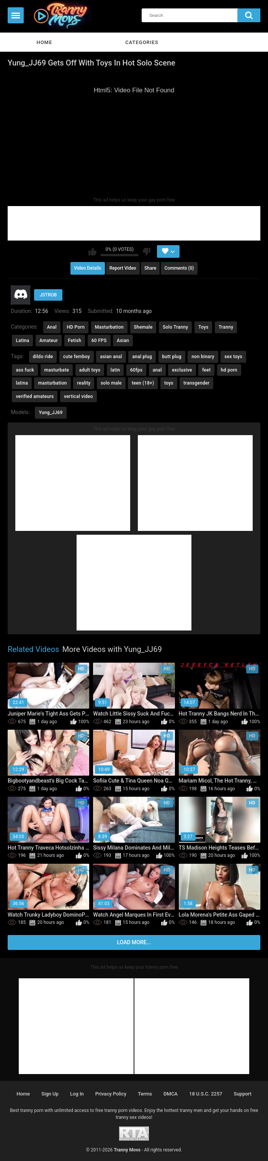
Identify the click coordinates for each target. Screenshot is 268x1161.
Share (150, 268)
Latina (22, 340)
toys (168, 383)
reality (83, 383)
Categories (141, 42)
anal (157, 370)
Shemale (143, 327)
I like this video (92, 251)
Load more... (134, 942)
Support (243, 1094)
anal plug (142, 356)
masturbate (56, 370)
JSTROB (48, 295)
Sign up (50, 1094)
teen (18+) (143, 383)
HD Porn (76, 327)
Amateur (48, 340)
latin (115, 370)
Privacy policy (110, 1094)
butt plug (171, 356)
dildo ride (43, 356)
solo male (111, 383)
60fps (136, 370)
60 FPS (99, 340)
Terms (145, 1094)
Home (44, 42)
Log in (77, 1094)
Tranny (226, 327)
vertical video (78, 396)
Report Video (122, 268)
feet (206, 370)
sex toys (233, 356)
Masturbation (109, 327)
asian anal (111, 356)
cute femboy (76, 356)
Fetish (75, 340)
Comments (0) (179, 268)
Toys (203, 327)
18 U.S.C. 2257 (205, 1094)
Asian (123, 340)
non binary (202, 356)
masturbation (52, 383)
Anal (52, 327)
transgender (196, 383)
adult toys (90, 370)
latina (22, 383)
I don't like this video (146, 251)
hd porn (229, 370)
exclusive (182, 370)
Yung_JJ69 (50, 412)
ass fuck (25, 370)
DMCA (170, 1094)
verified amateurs (35, 396)
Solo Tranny (175, 327)
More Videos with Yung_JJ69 (112, 649)
